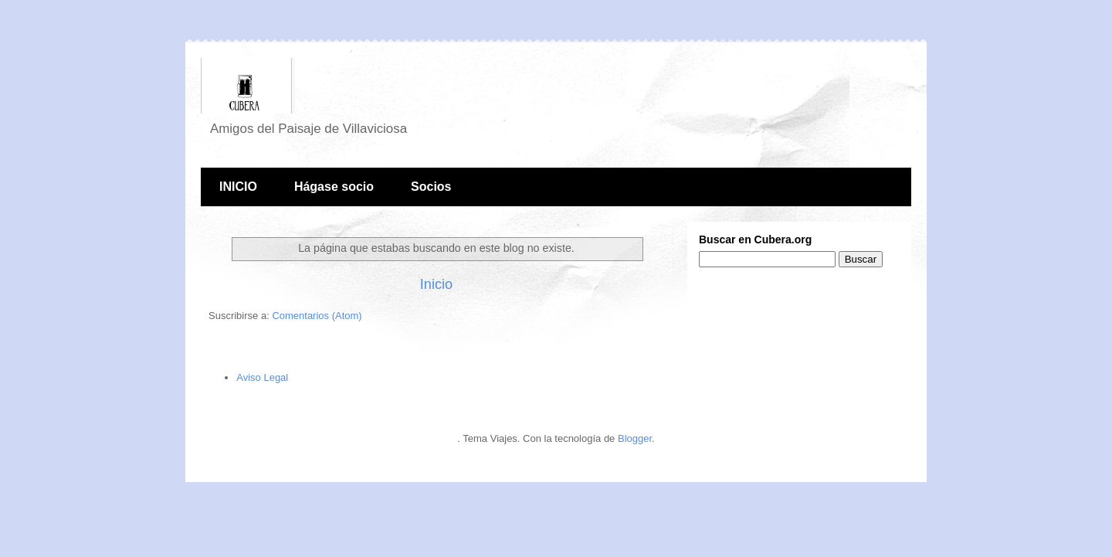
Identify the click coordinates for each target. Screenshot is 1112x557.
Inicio (436, 284)
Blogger (635, 438)
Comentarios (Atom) (316, 315)
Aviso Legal (262, 377)
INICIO (238, 186)
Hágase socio (334, 186)
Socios (431, 186)
